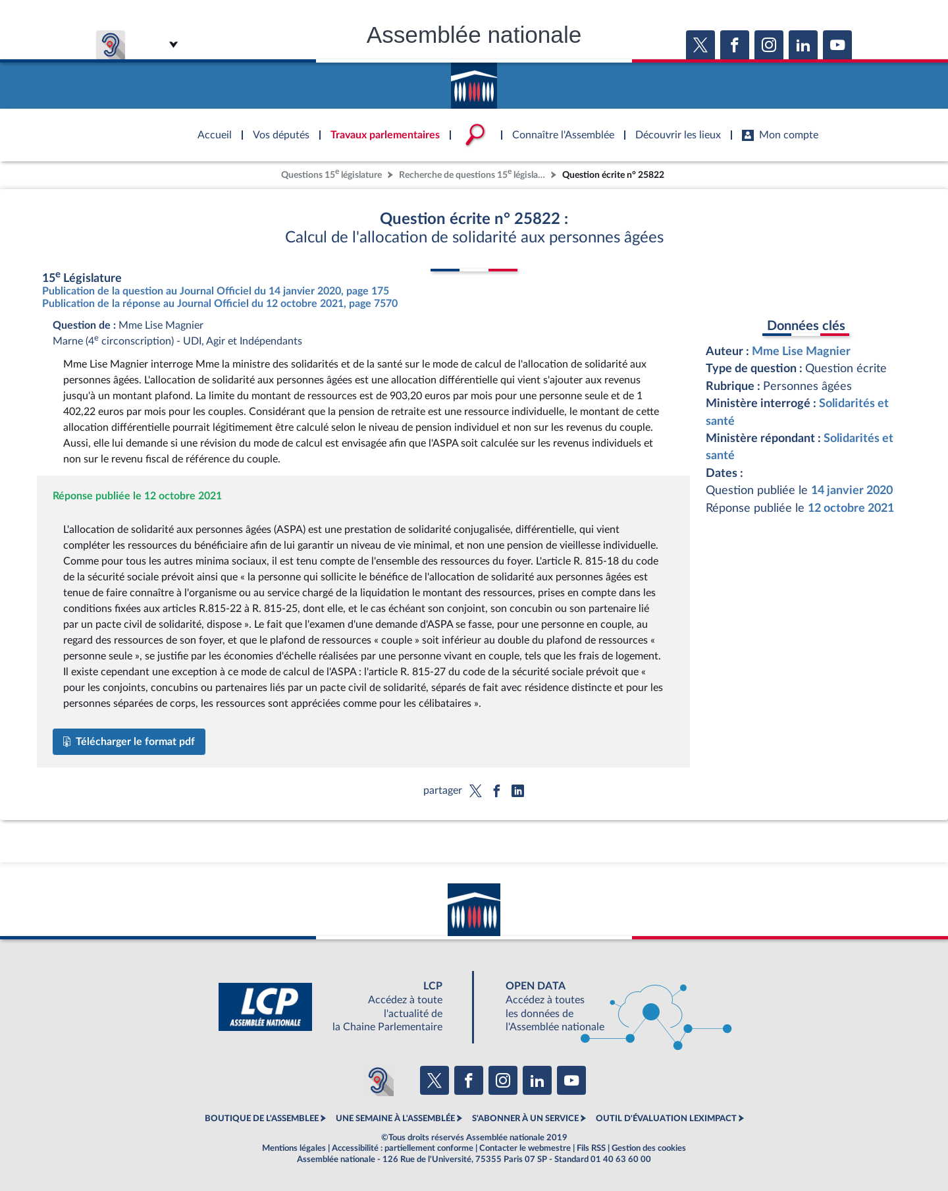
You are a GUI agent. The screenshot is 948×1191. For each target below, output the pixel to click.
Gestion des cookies (649, 1148)
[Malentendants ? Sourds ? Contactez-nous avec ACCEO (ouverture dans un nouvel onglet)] (378, 1080)
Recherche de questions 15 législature (473, 173)
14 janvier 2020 (852, 490)
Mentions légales (294, 1148)
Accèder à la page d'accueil (474, 81)
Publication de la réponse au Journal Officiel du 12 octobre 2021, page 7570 (220, 303)
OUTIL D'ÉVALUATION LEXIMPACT (666, 1118)
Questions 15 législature (331, 173)
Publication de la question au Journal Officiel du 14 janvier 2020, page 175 (215, 291)
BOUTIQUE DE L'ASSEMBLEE (262, 1118)
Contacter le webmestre (525, 1148)
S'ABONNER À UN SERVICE (525, 1118)
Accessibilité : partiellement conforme (402, 1148)
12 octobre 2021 (851, 508)
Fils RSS (591, 1148)
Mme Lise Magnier (801, 351)
